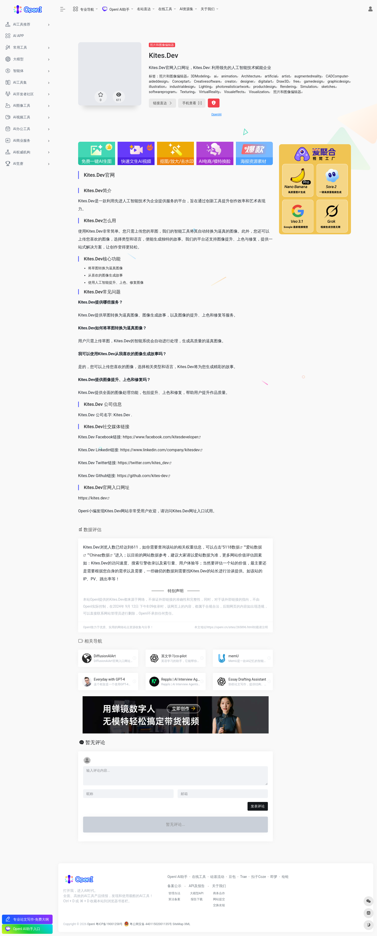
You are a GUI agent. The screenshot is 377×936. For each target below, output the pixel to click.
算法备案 (174, 899)
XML (187, 924)
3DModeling (200, 76)
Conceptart (180, 81)
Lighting (205, 87)
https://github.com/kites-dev (142, 475)
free (296, 81)
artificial (271, 76)
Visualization (259, 92)
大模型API (197, 893)
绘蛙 (285, 877)
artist (286, 76)
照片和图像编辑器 (162, 45)
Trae (243, 877)
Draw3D (283, 81)
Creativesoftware (207, 81)
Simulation (308, 87)
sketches (328, 87)
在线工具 (165, 9)
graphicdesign (338, 81)
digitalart (265, 81)
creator (230, 81)
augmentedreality (307, 76)
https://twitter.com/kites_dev (143, 462)
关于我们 (208, 9)
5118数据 (231, 547)
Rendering (288, 87)
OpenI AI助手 (177, 877)
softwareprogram (162, 92)
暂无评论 (95, 742)
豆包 (232, 877)
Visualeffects (234, 92)
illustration (157, 87)
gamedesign (313, 81)
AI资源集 (186, 9)
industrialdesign (182, 87)
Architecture (250, 76)
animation (229, 76)
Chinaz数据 (100, 555)
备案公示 (174, 886)
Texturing (187, 92)
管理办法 (174, 893)
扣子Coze (258, 877)
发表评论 (258, 806)
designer (247, 81)
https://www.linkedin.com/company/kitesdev (160, 450)
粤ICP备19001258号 (109, 924)
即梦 (273, 877)
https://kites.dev (92, 498)
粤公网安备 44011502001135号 (148, 924)
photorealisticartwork (232, 87)
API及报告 (197, 886)
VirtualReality (209, 92)
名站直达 (144, 9)
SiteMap (178, 924)
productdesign (264, 87)
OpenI (91, 924)
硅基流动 (217, 877)
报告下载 (197, 899)
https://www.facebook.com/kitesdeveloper (160, 437)
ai (215, 76)
